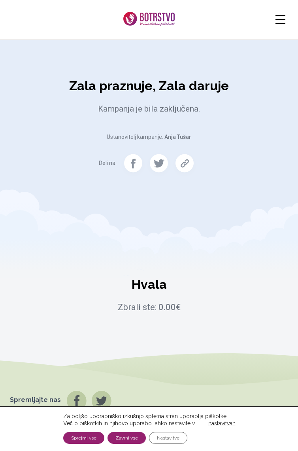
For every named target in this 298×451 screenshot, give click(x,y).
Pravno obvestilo (268, 437)
